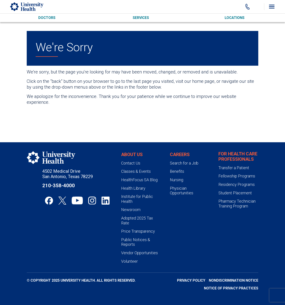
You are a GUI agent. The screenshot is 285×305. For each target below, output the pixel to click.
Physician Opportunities (181, 190)
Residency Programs (236, 184)
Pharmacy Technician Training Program (237, 203)
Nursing (176, 179)
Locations (234, 18)
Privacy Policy (191, 280)
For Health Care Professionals (237, 156)
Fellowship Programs (236, 176)
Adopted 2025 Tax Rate (137, 220)
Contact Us (130, 163)
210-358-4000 (58, 185)
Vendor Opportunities (139, 252)
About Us (132, 154)
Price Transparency (138, 231)
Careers (180, 154)
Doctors (46, 18)
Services (141, 18)
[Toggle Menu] (271, 6)
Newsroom (130, 209)
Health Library (133, 188)
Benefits (177, 171)
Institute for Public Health (137, 199)
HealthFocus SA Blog (139, 179)
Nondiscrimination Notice (233, 280)
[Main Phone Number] (247, 6)
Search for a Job (184, 163)
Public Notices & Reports (135, 242)
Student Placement (235, 193)
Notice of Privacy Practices (231, 288)
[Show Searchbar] (257, 6)
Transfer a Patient (233, 167)
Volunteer (129, 261)
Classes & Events (136, 171)
